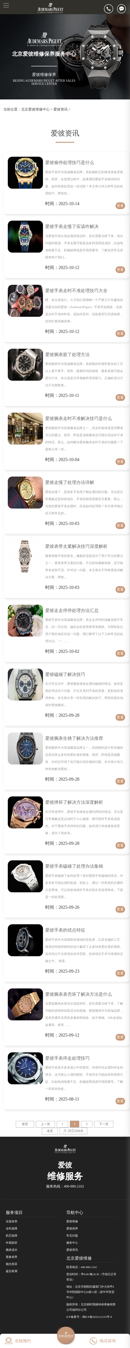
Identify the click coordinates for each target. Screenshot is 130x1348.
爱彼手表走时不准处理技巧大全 (76, 290)
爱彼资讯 (60, 109)
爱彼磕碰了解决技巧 (65, 674)
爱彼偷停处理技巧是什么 (69, 162)
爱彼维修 (72, 1221)
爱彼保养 (72, 1228)
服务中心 (72, 1242)
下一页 (103, 1124)
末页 (50, 1131)
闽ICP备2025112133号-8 (97, 1316)
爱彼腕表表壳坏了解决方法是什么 (78, 994)
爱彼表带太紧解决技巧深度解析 (76, 546)
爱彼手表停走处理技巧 (67, 1058)
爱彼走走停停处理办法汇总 (72, 610)
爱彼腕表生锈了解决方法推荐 (74, 738)
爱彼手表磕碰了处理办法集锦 (74, 866)
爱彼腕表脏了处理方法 (67, 354)
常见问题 (72, 1235)
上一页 (45, 1124)
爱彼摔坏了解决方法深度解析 (74, 802)
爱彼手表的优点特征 (65, 930)
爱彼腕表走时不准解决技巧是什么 (78, 418)
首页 (25, 1124)
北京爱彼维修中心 (35, 109)
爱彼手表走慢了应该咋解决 (72, 226)
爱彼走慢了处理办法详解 (69, 482)
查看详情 (120, 206)
